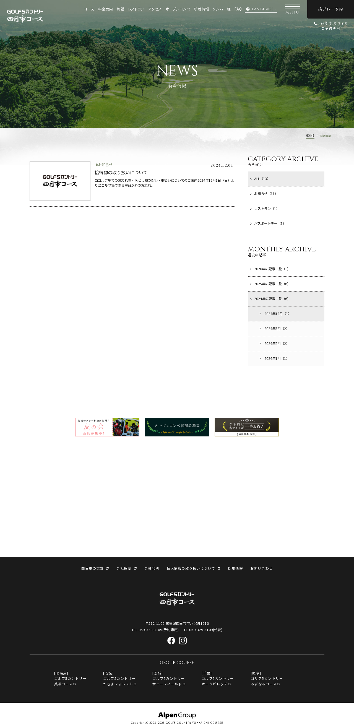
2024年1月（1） (274, 358)
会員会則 (151, 568)
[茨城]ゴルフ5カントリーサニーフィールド (168, 678)
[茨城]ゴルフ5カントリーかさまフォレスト (119, 678)
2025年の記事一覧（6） (270, 283)
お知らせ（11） (264, 193)
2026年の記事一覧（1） (270, 268)
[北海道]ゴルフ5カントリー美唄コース (70, 678)
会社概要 (123, 568)
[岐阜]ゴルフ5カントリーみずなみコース (267, 678)
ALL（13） (260, 178)
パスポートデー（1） (268, 223)
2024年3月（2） (274, 328)
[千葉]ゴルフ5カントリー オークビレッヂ (218, 678)
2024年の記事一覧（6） (270, 298)
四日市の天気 (92, 568)
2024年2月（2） (274, 343)
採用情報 (235, 568)
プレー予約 (330, 9)
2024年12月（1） (275, 313)
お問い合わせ (261, 568)
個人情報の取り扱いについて (191, 568)
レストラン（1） (264, 208)
